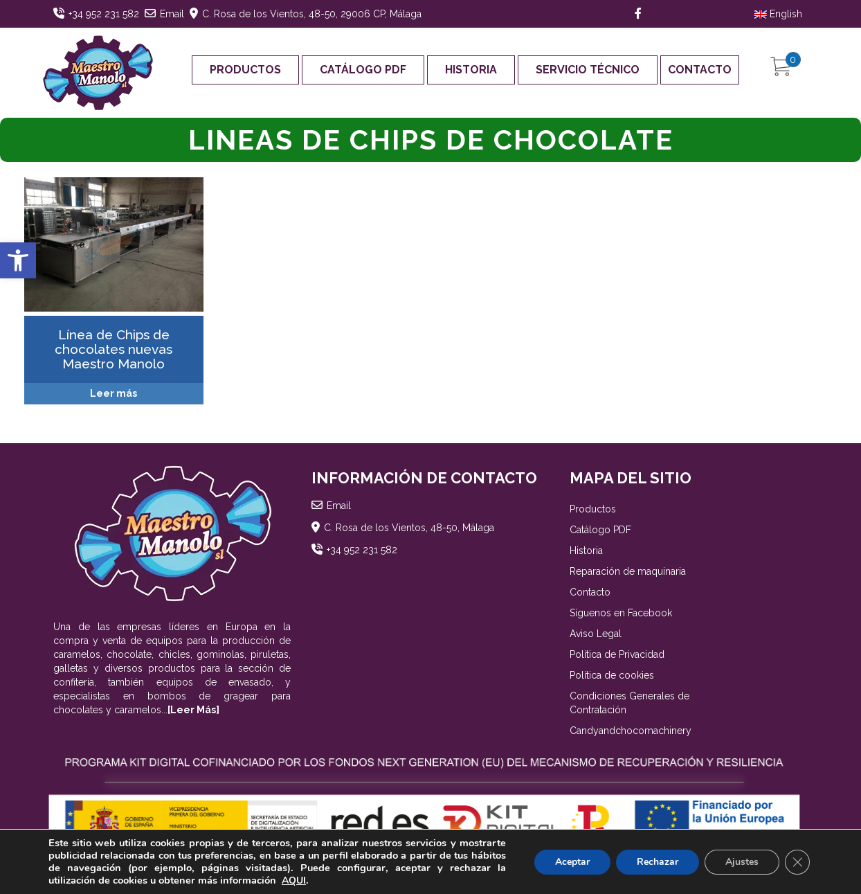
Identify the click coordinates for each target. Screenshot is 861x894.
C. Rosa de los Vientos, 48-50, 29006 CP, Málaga (312, 13)
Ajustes (742, 861)
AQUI (294, 880)
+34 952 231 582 (104, 13)
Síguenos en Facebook (621, 612)
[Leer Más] (193, 709)
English (778, 13)
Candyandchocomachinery (630, 730)
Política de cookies (612, 675)
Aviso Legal (596, 633)
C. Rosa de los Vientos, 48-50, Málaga (409, 527)
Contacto (700, 69)
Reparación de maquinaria (628, 571)
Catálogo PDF (363, 69)
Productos (245, 69)
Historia (471, 69)
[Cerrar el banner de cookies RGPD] (797, 862)
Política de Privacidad (617, 654)
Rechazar (657, 861)
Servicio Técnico (588, 69)
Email (172, 13)
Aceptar (572, 861)
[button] (18, 260)
